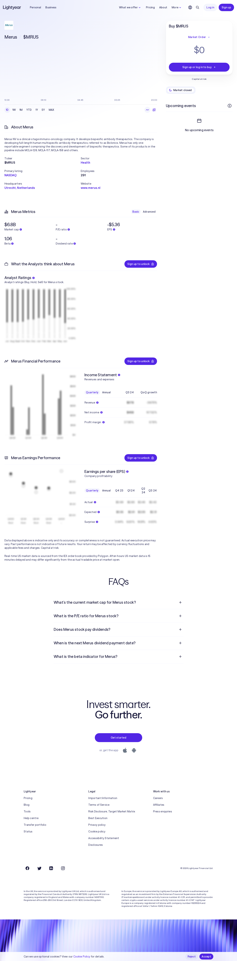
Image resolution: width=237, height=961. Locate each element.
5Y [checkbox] (43, 109)
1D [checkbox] (7, 109)
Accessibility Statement (103, 838)
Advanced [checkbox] (149, 211)
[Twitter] (39, 868)
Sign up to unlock (140, 264)
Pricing (150, 7)
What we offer (130, 7)
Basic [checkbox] (135, 211)
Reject (192, 956)
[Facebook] (27, 868)
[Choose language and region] (190, 7)
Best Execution (97, 818)
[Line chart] (147, 110)
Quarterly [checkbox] (92, 392)
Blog (26, 804)
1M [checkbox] (21, 109)
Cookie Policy (81, 956)
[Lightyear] (12, 7)
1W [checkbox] (14, 109)
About (163, 7)
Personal (35, 7)
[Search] (197, 7)
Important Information (102, 798)
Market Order (199, 37)
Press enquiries (162, 811)
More (177, 7)
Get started (118, 737)
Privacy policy (97, 824)
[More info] (230, 106)
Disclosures (95, 845)
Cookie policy (96, 831)
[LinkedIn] (51, 868)
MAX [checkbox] (51, 109)
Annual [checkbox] (106, 392)
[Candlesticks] (154, 110)
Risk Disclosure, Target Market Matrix (111, 811)
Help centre (31, 818)
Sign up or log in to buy (199, 67)
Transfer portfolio (35, 824)
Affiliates (158, 804)
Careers (158, 798)
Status (28, 831)
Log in (210, 7)
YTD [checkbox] (29, 109)
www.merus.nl (90, 188)
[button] (42, 158)
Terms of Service (98, 804)
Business (50, 7)
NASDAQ (10, 175)
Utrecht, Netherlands (19, 188)
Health (85, 162)
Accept (206, 956)
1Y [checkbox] (37, 109)
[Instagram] (63, 868)
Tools (27, 811)
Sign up (226, 7)
